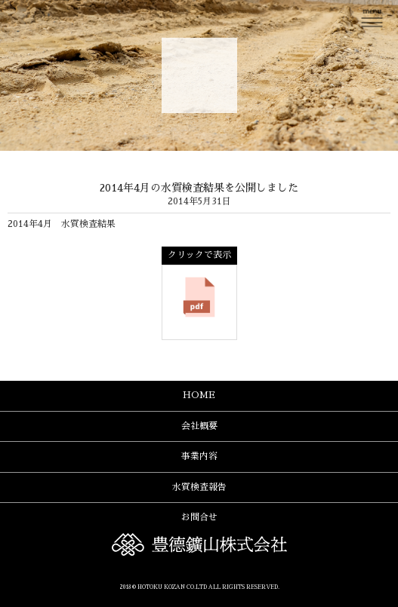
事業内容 (199, 456)
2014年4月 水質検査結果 (62, 223)
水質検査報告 (199, 487)
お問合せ (199, 517)
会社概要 (199, 426)
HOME (199, 395)
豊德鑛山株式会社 (199, 75)
